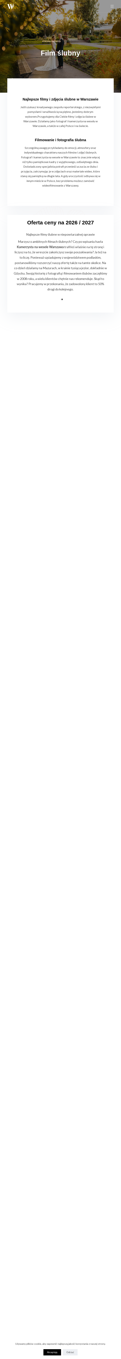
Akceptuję (52, 1352)
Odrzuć (70, 1352)
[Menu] (112, 6)
